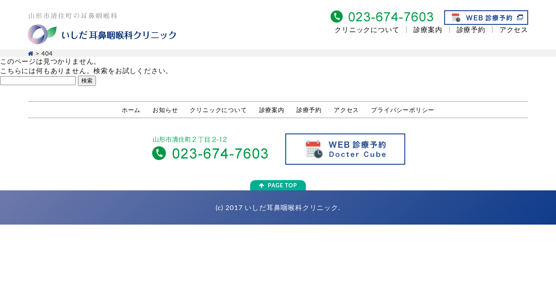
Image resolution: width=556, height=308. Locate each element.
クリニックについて (367, 29)
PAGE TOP (278, 185)
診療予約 (471, 29)
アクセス (513, 29)
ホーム (131, 109)
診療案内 (427, 29)
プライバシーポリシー (402, 109)
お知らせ (165, 109)
